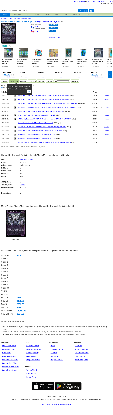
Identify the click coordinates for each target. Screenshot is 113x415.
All (4, 88)
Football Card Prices (9, 370)
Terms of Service (32, 370)
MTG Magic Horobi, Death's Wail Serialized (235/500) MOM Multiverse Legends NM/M (44, 142)
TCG (27, 14)
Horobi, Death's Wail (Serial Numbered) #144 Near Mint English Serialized (40, 111)
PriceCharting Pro (57, 349)
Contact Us (54, 356)
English (82, 1)
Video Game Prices (9, 346)
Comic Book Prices (9, 356)
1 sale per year (99, 77)
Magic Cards (13, 18)
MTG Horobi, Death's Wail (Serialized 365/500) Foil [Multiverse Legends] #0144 (42, 127)
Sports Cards (77, 14)
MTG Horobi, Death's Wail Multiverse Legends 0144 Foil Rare (36, 134)
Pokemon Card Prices (10, 360)
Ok (29, 92)
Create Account (99, 1)
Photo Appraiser (32, 353)
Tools (88, 14)
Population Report (26, 159)
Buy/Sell (51, 31)
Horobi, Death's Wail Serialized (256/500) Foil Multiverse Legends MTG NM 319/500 (43, 95)
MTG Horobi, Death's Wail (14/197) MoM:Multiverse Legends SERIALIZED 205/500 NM (44, 119)
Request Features (57, 360)
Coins (66, 14)
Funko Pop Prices (8, 349)
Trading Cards (4, 18)
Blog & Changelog (81, 349)
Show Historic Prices (54, 37)
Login (111, 1)
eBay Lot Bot (31, 356)
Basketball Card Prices (10, 367)
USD (75, 1)
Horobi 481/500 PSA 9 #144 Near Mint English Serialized (35, 123)
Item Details (52, 34)
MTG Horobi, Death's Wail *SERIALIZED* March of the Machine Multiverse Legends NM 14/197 (47, 107)
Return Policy (31, 377)
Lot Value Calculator (33, 349)
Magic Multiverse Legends (24, 18)
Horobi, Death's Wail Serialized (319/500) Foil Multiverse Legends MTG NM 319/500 (43, 99)
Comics (37, 14)
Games (17, 14)
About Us (54, 353)
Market (5, 14)
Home (53, 346)
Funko (47, 14)
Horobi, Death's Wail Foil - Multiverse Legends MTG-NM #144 (37, 115)
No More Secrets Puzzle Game (61, 404)
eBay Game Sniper (33, 360)
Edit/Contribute (80, 356)
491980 (22, 185)
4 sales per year (11, 77)
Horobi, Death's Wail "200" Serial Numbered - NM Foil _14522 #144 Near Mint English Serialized (47, 103)
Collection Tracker (32, 346)
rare (26, 77)
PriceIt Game (46, 404)
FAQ (88, 1)
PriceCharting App (81, 360)
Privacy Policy (31, 373)
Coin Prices (6, 353)
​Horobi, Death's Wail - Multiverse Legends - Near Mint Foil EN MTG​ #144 (40, 130)
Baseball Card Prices (9, 363)
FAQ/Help (78, 346)
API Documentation (82, 353)
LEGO (56, 14)
